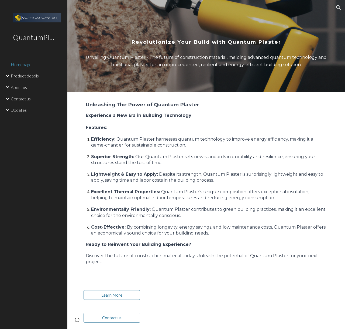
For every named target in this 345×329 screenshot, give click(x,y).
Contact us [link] (21, 98)
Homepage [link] (21, 64)
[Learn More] (112, 295)
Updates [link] (19, 110)
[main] (206, 35)
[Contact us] (112, 317)
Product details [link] (25, 75)
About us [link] (19, 87)
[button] (338, 7)
